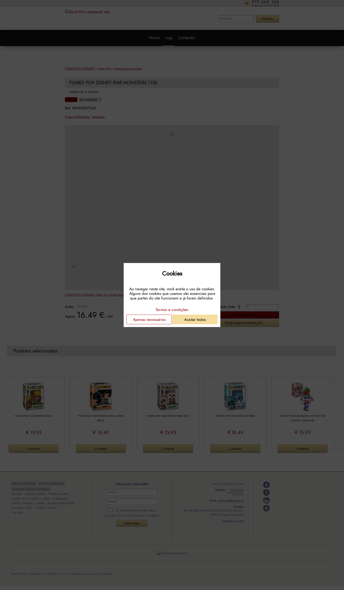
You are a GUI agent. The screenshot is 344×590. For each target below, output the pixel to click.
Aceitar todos (195, 319)
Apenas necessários (149, 319)
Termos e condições (172, 309)
